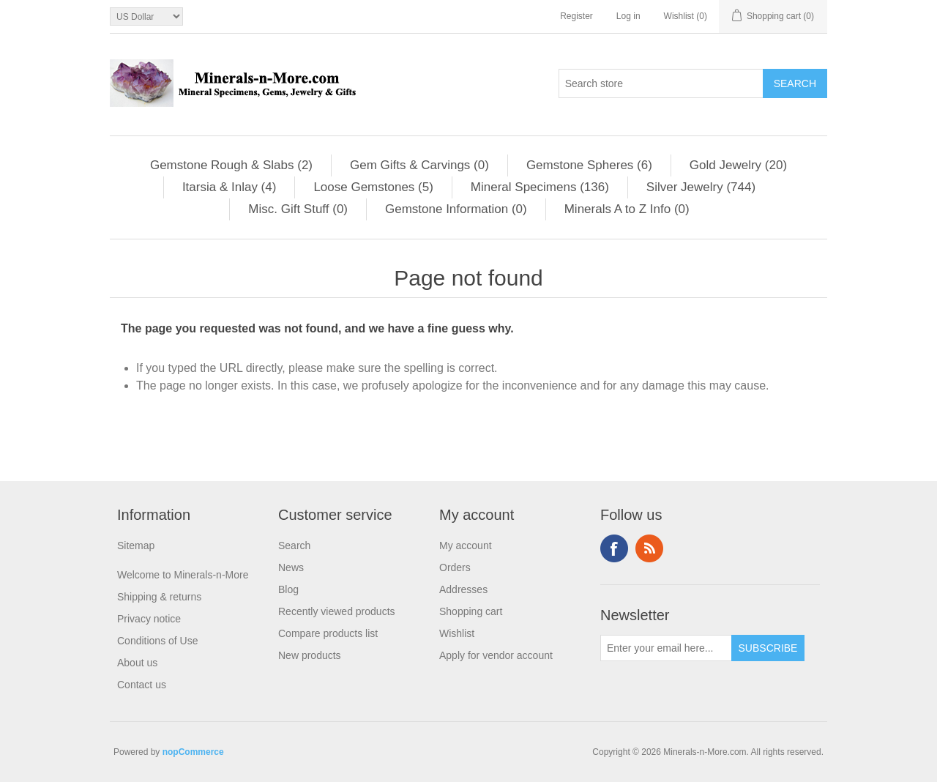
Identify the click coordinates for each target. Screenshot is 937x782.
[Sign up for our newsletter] (666, 648)
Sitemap (135, 545)
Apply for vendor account (496, 655)
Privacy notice (149, 619)
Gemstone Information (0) (456, 209)
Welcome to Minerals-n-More (182, 575)
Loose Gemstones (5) (373, 187)
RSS (649, 548)
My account (465, 545)
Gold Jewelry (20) (738, 165)
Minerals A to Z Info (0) (627, 209)
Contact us (141, 684)
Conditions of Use (157, 641)
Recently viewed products (336, 611)
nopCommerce (193, 752)
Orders (455, 567)
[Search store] (661, 83)
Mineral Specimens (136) (540, 187)
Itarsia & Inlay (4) (229, 187)
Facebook (614, 548)
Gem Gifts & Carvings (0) (419, 165)
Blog (288, 589)
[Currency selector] (146, 16)
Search (294, 545)
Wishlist (456, 633)
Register (576, 16)
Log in (628, 16)
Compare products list (328, 633)
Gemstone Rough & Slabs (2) (231, 165)
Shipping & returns (159, 597)
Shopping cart (470, 611)
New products (309, 655)
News (291, 567)
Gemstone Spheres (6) (589, 165)
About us (137, 663)
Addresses (463, 589)
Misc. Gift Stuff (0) (298, 209)
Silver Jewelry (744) (700, 187)
